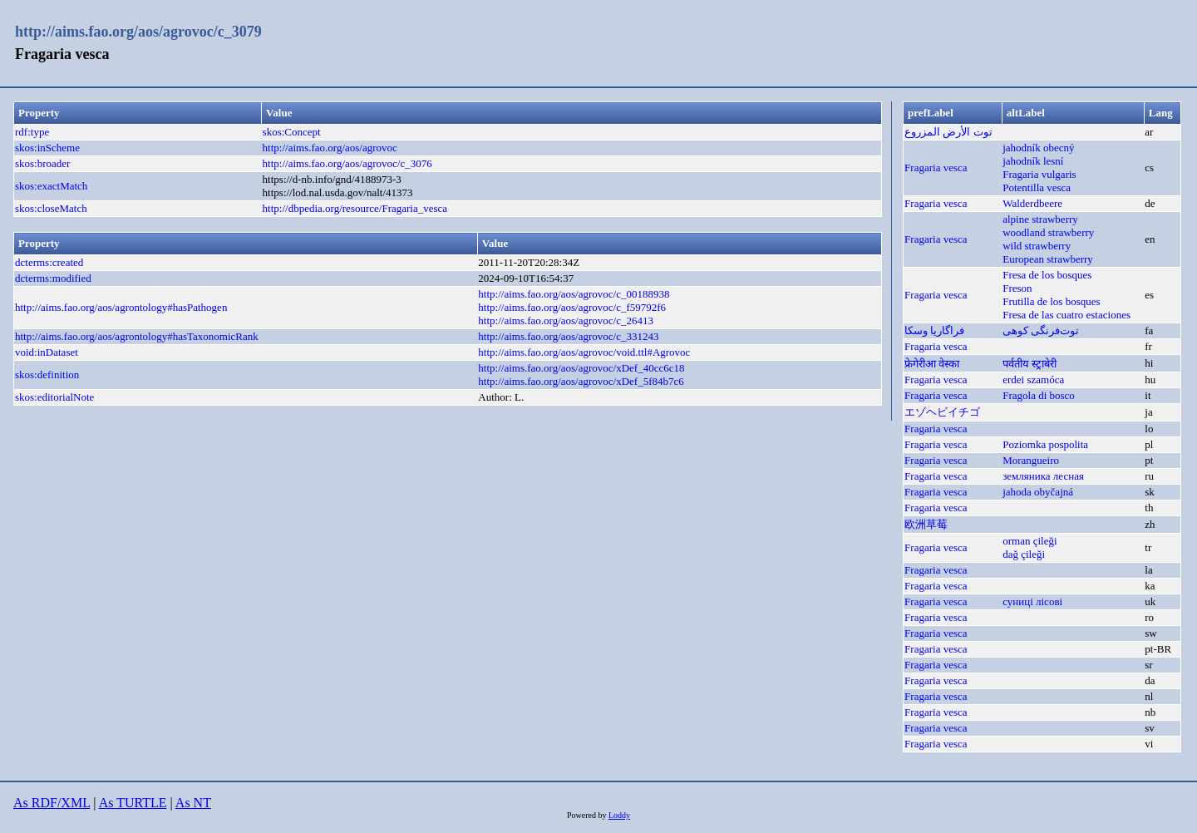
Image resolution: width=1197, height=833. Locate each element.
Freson (1017, 288)
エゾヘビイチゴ (942, 412)
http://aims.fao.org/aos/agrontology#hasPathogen (121, 307)
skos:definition (47, 374)
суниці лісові (1032, 601)
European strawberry (1047, 259)
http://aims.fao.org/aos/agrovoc (330, 147)
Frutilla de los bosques (1051, 301)
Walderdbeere (1032, 203)
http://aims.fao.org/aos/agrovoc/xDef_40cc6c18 (581, 368)
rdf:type (32, 132)
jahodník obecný (1038, 147)
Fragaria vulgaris (1039, 174)
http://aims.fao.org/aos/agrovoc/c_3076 (347, 163)
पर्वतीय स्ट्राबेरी (1029, 363)
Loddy (619, 815)
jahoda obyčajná (1037, 492)
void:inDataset (46, 352)
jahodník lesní (1032, 161)
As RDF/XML (51, 803)
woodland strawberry (1048, 232)
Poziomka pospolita (1045, 444)
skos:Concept (292, 132)
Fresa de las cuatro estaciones (1066, 314)
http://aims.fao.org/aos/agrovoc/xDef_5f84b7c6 (580, 381)
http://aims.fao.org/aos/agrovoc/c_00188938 (573, 294)
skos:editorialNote (54, 397)
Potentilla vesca (1036, 187)
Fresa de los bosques (1046, 275)
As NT (193, 803)
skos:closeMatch (51, 208)
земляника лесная (1043, 476)
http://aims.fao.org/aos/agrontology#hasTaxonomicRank (137, 336)
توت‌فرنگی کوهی (1040, 330)
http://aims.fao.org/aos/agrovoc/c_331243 (568, 336)
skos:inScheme (47, 147)
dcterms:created (49, 262)
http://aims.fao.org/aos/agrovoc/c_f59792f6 (572, 307)
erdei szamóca (1033, 379)
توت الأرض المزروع (948, 132)
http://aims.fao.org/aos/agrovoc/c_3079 (138, 31)
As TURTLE (133, 803)
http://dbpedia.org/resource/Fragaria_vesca (355, 208)
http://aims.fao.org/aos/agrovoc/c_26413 (565, 320)
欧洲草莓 (926, 524)
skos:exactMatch (51, 186)
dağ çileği (1023, 554)
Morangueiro (1030, 460)
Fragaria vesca (935, 167)
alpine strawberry (1040, 219)
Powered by (587, 815)
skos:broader (42, 163)
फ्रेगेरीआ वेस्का (931, 363)
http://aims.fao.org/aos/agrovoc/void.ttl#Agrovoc (584, 352)
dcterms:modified (53, 278)
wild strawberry (1036, 245)
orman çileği (1029, 541)
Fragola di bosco (1038, 395)
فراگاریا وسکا (934, 330)
